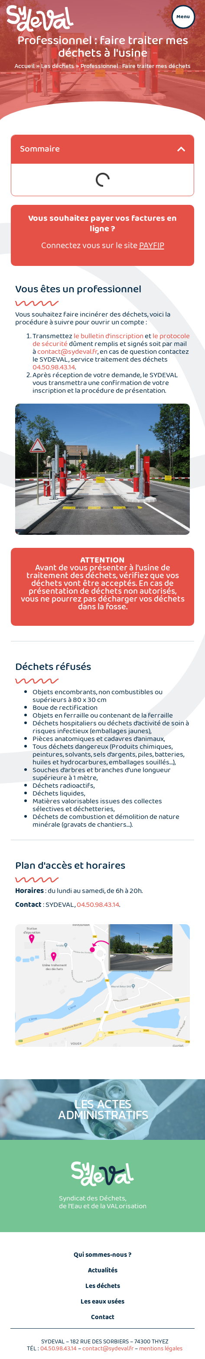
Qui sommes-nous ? (102, 1255)
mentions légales (160, 1348)
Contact (102, 1317)
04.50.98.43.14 (54, 367)
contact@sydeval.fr (67, 352)
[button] (183, 17)
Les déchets (57, 66)
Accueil (24, 66)
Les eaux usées (102, 1302)
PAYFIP (151, 245)
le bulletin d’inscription (108, 336)
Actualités (102, 1270)
